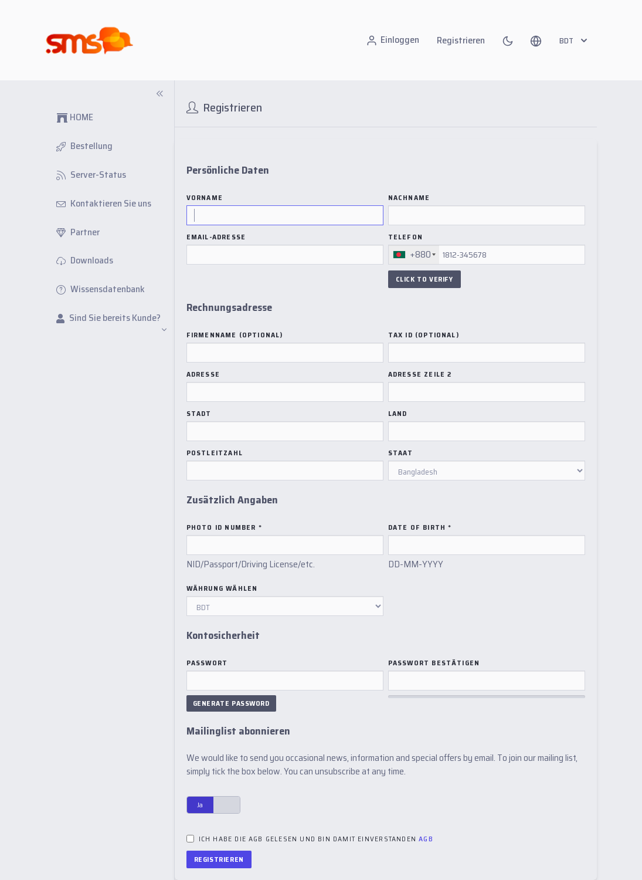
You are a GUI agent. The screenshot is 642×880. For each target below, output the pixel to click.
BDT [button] (574, 40)
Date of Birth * (420, 527)
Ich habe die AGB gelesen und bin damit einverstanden (316, 839)
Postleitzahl (214, 453)
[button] (536, 40)
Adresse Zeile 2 (420, 374)
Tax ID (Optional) (423, 335)
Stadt (199, 413)
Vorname (204, 197)
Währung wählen (222, 588)
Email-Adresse (216, 237)
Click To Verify (424, 279)
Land (397, 413)
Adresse (203, 374)
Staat (400, 453)
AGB (426, 838)
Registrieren (461, 40)
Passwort (207, 663)
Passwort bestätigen (434, 663)
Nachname (409, 197)
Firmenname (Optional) (234, 335)
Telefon (405, 237)
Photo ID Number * (224, 527)
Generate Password (231, 703)
